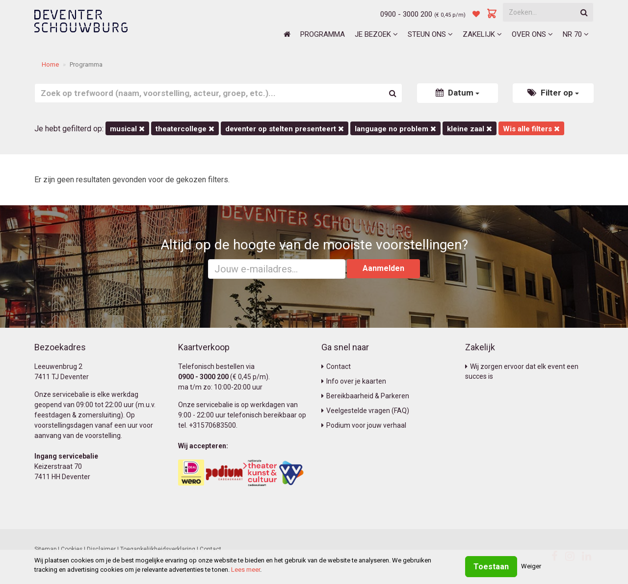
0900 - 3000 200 (406, 14)
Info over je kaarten (353, 381)
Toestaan (491, 566)
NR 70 (576, 34)
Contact (336, 366)
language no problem (395, 128)
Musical (127, 128)
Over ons (532, 34)
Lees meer (245, 569)
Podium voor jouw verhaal (363, 425)
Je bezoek (376, 34)
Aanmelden (383, 268)
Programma (322, 34)
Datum (457, 92)
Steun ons (430, 34)
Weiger (531, 566)
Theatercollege (185, 128)
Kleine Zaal (469, 128)
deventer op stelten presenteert (284, 128)
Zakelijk (482, 34)
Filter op (553, 92)
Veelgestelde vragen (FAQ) (365, 410)
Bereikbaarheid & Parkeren (365, 396)
